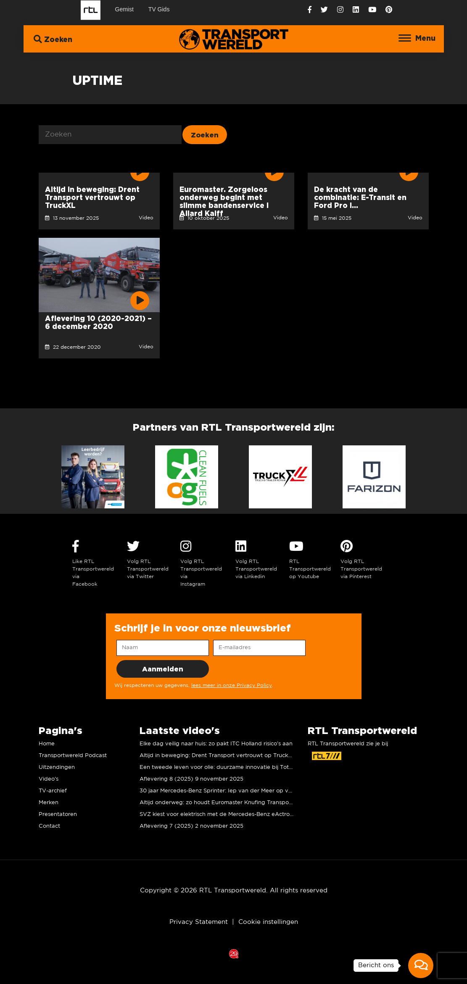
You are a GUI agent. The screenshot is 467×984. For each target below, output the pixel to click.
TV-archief (53, 791)
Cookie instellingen (268, 922)
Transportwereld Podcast (73, 755)
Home (47, 744)
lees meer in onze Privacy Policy (231, 685)
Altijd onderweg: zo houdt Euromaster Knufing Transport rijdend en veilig (239, 802)
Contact (49, 826)
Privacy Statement (198, 922)
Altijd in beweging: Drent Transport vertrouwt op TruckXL (217, 755)
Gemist (124, 9)
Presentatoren (58, 814)
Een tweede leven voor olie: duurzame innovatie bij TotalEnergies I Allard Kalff (246, 767)
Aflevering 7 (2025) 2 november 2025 (191, 826)
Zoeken (53, 39)
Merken (48, 802)
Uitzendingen (57, 767)
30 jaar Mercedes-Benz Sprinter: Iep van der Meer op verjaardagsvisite (235, 791)
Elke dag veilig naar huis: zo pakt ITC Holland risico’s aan (216, 744)
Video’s (48, 779)
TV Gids (159, 9)
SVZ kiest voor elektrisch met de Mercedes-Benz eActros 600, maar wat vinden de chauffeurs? (268, 814)
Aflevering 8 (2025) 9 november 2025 (191, 779)
